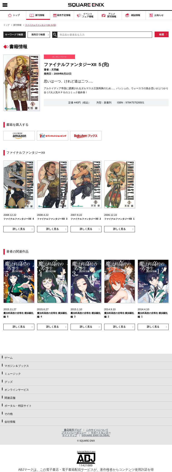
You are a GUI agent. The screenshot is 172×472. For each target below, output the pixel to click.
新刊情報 (17, 25)
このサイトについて (97, 430)
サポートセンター (101, 432)
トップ (6, 25)
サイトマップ (69, 435)
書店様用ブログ (72, 430)
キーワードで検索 (14, 34)
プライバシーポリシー (73, 432)
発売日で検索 (38, 34)
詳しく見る (19, 229)
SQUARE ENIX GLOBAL (96, 435)
